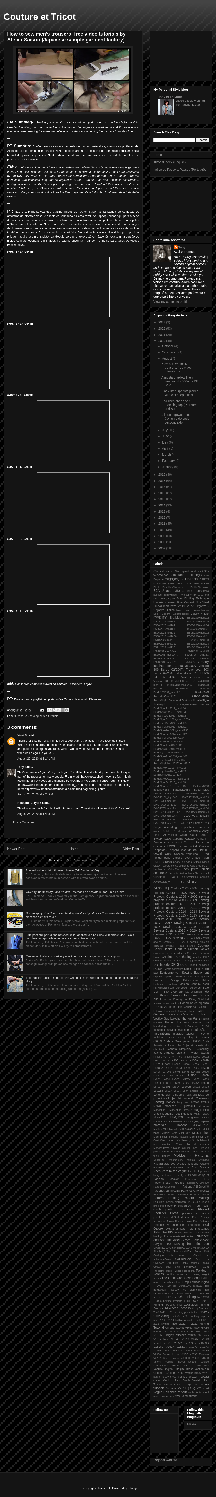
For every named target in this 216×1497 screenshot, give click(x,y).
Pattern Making (196, 1198)
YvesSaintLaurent (185, 1396)
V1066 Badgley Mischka (169, 1335)
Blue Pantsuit (185, 602)
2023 (162, 322)
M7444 (157, 1106)
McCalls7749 (193, 1129)
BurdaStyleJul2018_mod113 (169, 749)
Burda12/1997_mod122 (166, 692)
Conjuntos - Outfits (166, 876)
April (165, 448)
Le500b (204, 1075)
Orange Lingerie (187, 1163)
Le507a (186, 1079)
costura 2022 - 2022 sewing (181, 936)
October (168, 346)
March (167, 454)
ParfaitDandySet (198, 1175)
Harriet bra (173, 1022)
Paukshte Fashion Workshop (169, 1202)
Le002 (205, 1056)
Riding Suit (160, 1232)
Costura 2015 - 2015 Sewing (187, 915)
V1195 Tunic (161, 1339)
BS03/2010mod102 (198, 617)
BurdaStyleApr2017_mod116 (169, 708)
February (169, 460)
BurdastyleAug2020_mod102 (169, 715)
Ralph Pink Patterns (197, 1221)
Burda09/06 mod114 (192, 688)
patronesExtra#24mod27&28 (193, 1194)
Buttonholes (201, 789)
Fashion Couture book (194, 984)
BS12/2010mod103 (198, 647)
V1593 (173, 1350)
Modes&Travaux (162, 1148)
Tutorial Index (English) (169, 162)
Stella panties (190, 1263)
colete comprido (180, 865)
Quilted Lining (182, 1217)
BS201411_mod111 (164, 658)
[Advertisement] (181, 55)
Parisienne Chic (197, 1179)
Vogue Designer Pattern (170, 1392)
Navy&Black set (164, 1163)
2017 (162, 487)
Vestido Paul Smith (176, 1380)
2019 (162, 474)
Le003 (156, 1060)
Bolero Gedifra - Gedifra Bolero (171, 613)
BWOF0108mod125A (197, 793)
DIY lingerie (161, 964)
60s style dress (163, 571)
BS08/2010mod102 (198, 632)
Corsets (204, 877)
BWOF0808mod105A (165, 815)
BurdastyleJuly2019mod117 (168, 752)
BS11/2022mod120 (164, 647)
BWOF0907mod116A (165, 819)
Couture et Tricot (40, 17)
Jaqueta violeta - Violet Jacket (186, 1052)
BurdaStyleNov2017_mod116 (169, 767)
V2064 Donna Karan (166, 1354)
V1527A (181, 1346)
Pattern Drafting (166, 1198)
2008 (162, 542)
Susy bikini (173, 1266)
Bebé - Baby (193, 590)
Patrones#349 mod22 (195, 1190)
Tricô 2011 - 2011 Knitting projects (173, 1312)
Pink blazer (165, 1205)
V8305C (185, 1358)
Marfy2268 (160, 1117)
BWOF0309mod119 (164, 801)
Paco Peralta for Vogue (170, 1171)
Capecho (178, 838)
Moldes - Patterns (191, 1155)
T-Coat (204, 1266)
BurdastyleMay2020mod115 (169, 760)
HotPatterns (190, 1026)
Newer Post (16, 849)
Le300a (186, 1064)
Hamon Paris (191, 1018)
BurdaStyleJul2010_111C (167, 745)
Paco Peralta (200, 1167)
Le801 (166, 1086)
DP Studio (179, 964)
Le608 (205, 1083)
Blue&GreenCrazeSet (167, 606)
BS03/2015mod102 (164, 621)
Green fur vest (174, 1014)
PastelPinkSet (162, 1182)
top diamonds (192, 1289)
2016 (162, 493)
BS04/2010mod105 (198, 621)
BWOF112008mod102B (194, 823)
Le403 (176, 1071)
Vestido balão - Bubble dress (190, 1365)
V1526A (190, 1343)
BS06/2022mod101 (198, 628)
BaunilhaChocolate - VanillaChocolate (185, 587)
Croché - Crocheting (176, 957)
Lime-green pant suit (185, 1094)
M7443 (205, 1102)
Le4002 (167, 1071)
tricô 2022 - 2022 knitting (190, 1323)
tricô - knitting (186, 1297)
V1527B (193, 1346)
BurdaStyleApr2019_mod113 (169, 711)
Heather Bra (201, 1022)
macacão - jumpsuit (180, 1106)
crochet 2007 (201, 957)
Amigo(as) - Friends (180, 579)
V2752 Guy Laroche (166, 1358)
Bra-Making (177, 617)
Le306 (187, 1068)
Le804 (175, 1086)
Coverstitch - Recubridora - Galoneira (175, 953)
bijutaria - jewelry (164, 602)
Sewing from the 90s (191, 1244)
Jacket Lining (176, 1037)
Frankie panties (170, 1003)
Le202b (204, 1060)
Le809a (186, 1086)
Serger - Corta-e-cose (195, 1240)
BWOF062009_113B (165, 804)
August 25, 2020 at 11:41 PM (36, 758)
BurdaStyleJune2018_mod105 (170, 756)
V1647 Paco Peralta (197, 1350)
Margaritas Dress (198, 1117)
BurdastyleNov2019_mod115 (169, 771)
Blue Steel (202, 602)
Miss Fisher (200, 1132)
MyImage (203, 1160)
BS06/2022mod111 (164, 632)
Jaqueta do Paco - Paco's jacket (173, 1045)
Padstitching (195, 1171)
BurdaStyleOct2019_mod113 (169, 782)
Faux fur (166, 999)
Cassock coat (181, 857)
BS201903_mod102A (197, 658)
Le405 (185, 1071)
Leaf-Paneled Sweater (196, 1090)
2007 (162, 548)
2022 (162, 328)
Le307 (196, 1068)
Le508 (195, 1079)
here (53, 171)
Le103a (193, 1060)
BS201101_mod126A (165, 654)
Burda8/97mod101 (165, 696)
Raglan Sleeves (175, 1221)
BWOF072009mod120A (166, 812)
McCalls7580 (176, 1129)
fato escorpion (193, 991)
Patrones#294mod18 (166, 1190)
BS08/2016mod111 (198, 636)
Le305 (179, 1067)
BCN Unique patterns (168, 590)
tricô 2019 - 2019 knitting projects (173, 1320)
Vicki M (22, 735)
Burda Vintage (182, 677)
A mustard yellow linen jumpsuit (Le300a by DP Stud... (179, 381)
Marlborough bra (162, 1121)
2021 (162, 334)
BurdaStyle (199, 696)
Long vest (183, 1102)
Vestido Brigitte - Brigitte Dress (173, 1369)
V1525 (167, 1343)
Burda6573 (202, 692)
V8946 (157, 1361)
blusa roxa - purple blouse (192, 610)
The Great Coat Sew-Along (181, 1278)
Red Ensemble (190, 1224)
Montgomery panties (182, 1160)
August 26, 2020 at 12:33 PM (36, 814)
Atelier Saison (91, 167)
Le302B (169, 1068)
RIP (170, 1232)
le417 (183, 1075)
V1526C (158, 1346)
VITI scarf (203, 1388)
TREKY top (169, 1297)
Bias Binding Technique (193, 598)
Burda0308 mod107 (182, 681)
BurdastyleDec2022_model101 (170, 723)
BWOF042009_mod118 (195, 801)
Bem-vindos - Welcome (177, 594)
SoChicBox (183, 1259)
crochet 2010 (176, 960)
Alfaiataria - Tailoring (185, 575)
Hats (186, 1022)
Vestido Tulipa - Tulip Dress (181, 1384)
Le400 (156, 1071)
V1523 (205, 1339)
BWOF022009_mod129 (195, 797)
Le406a (195, 1071)
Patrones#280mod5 (164, 1186)
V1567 (165, 1350)
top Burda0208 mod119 (187, 1285)
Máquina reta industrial (177, 1113)
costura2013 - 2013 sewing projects (186, 942)
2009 (162, 536)
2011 (162, 523)
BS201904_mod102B (165, 662)
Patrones (178, 1182)
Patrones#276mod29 (197, 1182)
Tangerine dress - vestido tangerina (174, 1270)
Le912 (196, 1086)
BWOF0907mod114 (196, 815)
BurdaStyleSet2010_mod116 (169, 786)
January (168, 467)
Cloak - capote (161, 865)
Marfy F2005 (201, 1113)
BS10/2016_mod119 (164, 643)
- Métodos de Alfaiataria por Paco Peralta (75, 892)
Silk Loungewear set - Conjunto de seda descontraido (176, 418)
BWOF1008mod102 (164, 823)
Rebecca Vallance (165, 1224)
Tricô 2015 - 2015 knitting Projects (189, 1316)
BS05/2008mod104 (198, 625)
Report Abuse (165, 1460)
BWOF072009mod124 (196, 812)
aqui (119, 216)
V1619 (181, 1350)
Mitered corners (198, 1144)
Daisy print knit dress (197, 960)
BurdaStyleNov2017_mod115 (172, 763)
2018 (162, 480)
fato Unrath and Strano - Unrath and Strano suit (181, 995)
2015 (162, 499)
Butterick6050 (201, 786)
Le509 (205, 1079)
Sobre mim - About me (188, 1255)
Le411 (156, 1075)
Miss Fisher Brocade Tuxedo (170, 1136)
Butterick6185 (161, 789)
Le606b (195, 1083)
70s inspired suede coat (189, 571)
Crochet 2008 (161, 960)
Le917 (168, 1090)
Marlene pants (181, 1121)
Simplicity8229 (182, 1251)
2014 (162, 505)
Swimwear (190, 1266)
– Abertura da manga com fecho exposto (73, 956)
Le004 (165, 1060)
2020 (162, 341)
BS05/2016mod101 (164, 628)
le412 (165, 1075)
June (166, 436)
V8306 (195, 1358)
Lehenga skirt (162, 1094)
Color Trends (175, 869)
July (165, 430)
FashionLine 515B (163, 987)
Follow (191, 1424)
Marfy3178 (177, 1117)
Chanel (177, 862)
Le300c (196, 1064)
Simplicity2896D (200, 1247)
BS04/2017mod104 (164, 625)
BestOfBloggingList (164, 598)
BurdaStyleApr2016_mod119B (192, 704)
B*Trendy (164, 583)
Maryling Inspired (199, 1121)
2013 (162, 511)
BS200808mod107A (164, 651)
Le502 (156, 1079)
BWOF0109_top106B (165, 797)
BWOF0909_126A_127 (196, 819)
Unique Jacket (174, 1327)
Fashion (172, 984)
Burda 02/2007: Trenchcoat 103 (185, 669)
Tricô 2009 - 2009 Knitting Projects (187, 1308)
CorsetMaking (190, 877)
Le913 (205, 1086)
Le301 (205, 1064)
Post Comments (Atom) (82, 860)
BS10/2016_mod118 (197, 640)
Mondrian (159, 1159)
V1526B (204, 1343)
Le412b (174, 1075)
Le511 (157, 1083)
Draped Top (195, 965)
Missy (179, 1144)
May (165, 442)
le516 (176, 1083)
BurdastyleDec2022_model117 (170, 726)
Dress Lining (192, 968)
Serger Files (162, 1244)
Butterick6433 (181, 789)
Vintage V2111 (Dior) (180, 1388)
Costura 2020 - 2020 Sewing (187, 930)
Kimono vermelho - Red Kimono (172, 1056)
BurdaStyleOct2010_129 (167, 774)
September (170, 352)
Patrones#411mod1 (164, 1194)
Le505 (175, 1079)
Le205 (156, 1064)
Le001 (197, 1056)
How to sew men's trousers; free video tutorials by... (176, 367)
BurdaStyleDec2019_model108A (171, 719)
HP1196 (204, 1026)
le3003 (176, 1064)
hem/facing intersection (167, 1026)
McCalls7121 (200, 1125)
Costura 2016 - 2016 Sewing (174, 919)
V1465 (195, 1339)
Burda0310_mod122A (179, 685)
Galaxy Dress (186, 1011)
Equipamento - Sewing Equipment (184, 972)
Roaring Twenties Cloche (187, 1232)
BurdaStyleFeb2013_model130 (170, 730)
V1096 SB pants (198, 1335)
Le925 (177, 1090)
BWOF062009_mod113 (195, 804)
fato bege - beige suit (188, 987)
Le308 (205, 1067)
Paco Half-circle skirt (178, 1167)
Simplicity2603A (181, 1247)
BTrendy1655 (187, 662)
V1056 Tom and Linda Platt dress (186, 1331)
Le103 (183, 1060)
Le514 (167, 1083)
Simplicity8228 (161, 1251)
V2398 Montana (199, 1354)
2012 (162, 517)
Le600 (185, 1083)
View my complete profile (170, 301)
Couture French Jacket (192, 949)
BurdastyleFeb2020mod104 (168, 737)
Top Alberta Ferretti (173, 1282)
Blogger (133, 1488)
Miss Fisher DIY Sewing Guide (179, 1140)
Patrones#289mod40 (195, 1186)
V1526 (178, 1343)
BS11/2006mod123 (198, 643)
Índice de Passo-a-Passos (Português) (180, 169)
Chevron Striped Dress (195, 862)
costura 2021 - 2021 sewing (174, 934)
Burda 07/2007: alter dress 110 (175, 673)
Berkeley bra (201, 594)
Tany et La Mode (170, 97)
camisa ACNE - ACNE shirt (170, 831)
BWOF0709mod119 (164, 808)
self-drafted (187, 1236)
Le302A (158, 1067)
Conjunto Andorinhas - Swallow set (188, 873)
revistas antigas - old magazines (187, 1228)
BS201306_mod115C (197, 654)
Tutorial (158, 1327)
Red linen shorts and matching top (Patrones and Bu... (179, 404)
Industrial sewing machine (171, 1029)
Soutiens (172, 1262)
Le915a (158, 1090)
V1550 (157, 1350)
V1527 (170, 1346)
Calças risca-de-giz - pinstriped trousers (181, 827)
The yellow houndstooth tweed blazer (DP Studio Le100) (62, 870)
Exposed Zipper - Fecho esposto (172, 976)
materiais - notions (170, 1125)
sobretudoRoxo (162, 1259)
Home (74, 849)
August (167, 358)
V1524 (157, 1343)
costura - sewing (28, 716)
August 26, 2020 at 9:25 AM (35, 794)
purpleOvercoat (163, 1217)
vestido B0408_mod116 (180, 1361)
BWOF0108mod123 (164, 793)
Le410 (205, 1071)
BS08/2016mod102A (165, 636)
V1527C (204, 1346)
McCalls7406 (160, 1129)
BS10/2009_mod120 (164, 640)
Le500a (193, 1075)
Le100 (174, 1060)
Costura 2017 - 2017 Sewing (181, 921)
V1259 (185, 1339)
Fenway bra (180, 999)
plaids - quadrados (179, 1209)
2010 (162, 530)
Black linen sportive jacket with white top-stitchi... (179, 393)
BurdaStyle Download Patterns (172, 700)
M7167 (195, 1102)
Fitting (192, 999)
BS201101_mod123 (198, 651)
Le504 (166, 1079)
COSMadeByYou (162, 882)
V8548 (205, 1358)
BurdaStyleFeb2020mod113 (169, 741)
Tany (20, 767)
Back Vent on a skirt (181, 583)
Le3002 (166, 1064)
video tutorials (49, 716)
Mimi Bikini (184, 1133)
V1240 (175, 1339)
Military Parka (169, 1133)
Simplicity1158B (162, 1247)
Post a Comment (24, 822)
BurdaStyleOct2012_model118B (171, 778)
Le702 (156, 1086)
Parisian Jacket (166, 1179)
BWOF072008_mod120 (195, 808)
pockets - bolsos (195, 1213)
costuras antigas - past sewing (174, 945)
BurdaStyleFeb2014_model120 (170, 734)
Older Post (130, 849)
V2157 (184, 1354)
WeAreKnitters (196, 1392)
